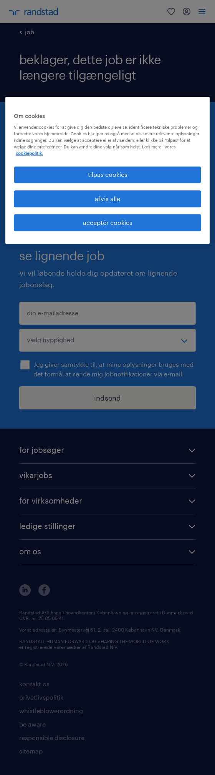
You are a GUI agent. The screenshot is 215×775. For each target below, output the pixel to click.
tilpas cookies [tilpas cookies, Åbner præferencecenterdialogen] (107, 174)
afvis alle (107, 198)
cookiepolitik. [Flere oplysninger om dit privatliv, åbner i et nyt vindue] (29, 153)
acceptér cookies (107, 222)
